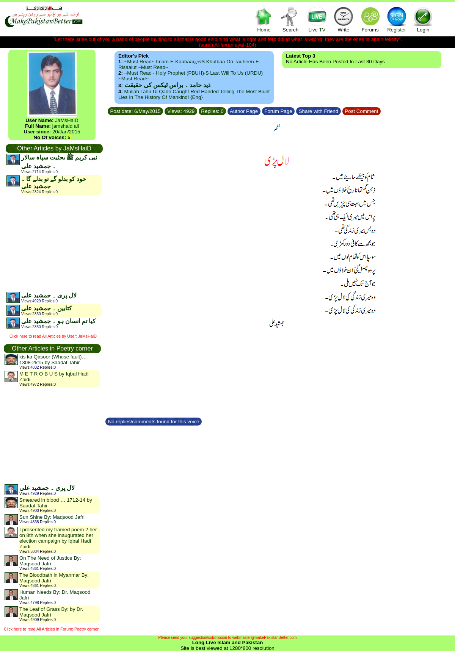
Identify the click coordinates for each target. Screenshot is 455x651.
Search (290, 19)
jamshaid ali (65, 126)
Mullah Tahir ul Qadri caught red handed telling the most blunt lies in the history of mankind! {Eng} (194, 94)
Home (263, 19)
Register (396, 19)
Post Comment (362, 111)
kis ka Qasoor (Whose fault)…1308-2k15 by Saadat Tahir (53, 359)
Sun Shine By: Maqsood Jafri (52, 517)
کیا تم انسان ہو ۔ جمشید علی (58, 321)
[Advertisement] (53, 243)
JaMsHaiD (66, 120)
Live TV (317, 19)
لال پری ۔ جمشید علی (49, 295)
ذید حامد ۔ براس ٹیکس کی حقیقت (167, 85)
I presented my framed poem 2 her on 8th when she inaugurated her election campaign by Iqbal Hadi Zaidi (58, 538)
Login (423, 19)
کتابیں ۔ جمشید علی (46, 308)
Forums (370, 19)
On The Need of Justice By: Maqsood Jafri (50, 560)
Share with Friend (318, 111)
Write (343, 19)
